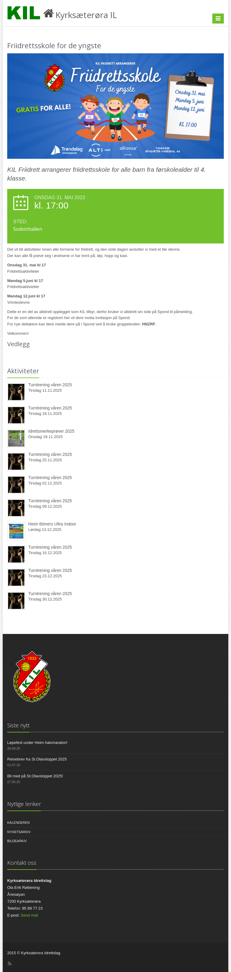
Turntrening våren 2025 (50, 384)
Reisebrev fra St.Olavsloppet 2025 (37, 759)
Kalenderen (18, 822)
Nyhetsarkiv (19, 832)
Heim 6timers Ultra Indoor (52, 524)
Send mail (29, 915)
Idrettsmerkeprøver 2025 (51, 431)
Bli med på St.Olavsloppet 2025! (35, 776)
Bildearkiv (17, 841)
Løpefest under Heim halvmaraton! (37, 742)
